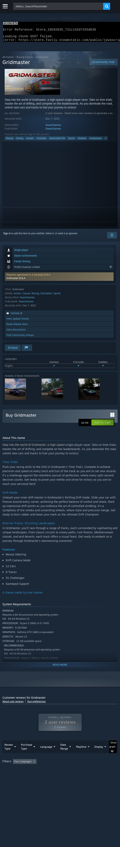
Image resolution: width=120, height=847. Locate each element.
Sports (71, 140)
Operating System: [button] (53, 775)
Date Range (64, 754)
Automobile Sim (57, 140)
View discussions (16, 332)
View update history (17, 321)
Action (17, 295)
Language (46, 754)
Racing (9, 140)
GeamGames (53, 127)
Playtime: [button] (95, 769)
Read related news (17, 326)
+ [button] (105, 140)
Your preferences (36, 703)
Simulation (46, 295)
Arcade (29, 140)
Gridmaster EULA (15, 280)
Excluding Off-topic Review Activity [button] (63, 769)
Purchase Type (26, 754)
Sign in (7, 235)
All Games (8, 59)
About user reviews (13, 703)
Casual (26, 295)
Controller (41, 140)
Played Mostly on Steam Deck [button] (19, 775)
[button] (59, 279)
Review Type (8, 754)
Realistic (82, 140)
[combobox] (58, 6)
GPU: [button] (88, 775)
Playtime (81, 754)
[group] (60, 774)
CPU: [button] (74, 775)
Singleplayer (96, 140)
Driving (19, 140)
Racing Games (25, 59)
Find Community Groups (20, 337)
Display (98, 754)
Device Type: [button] (10, 780)
